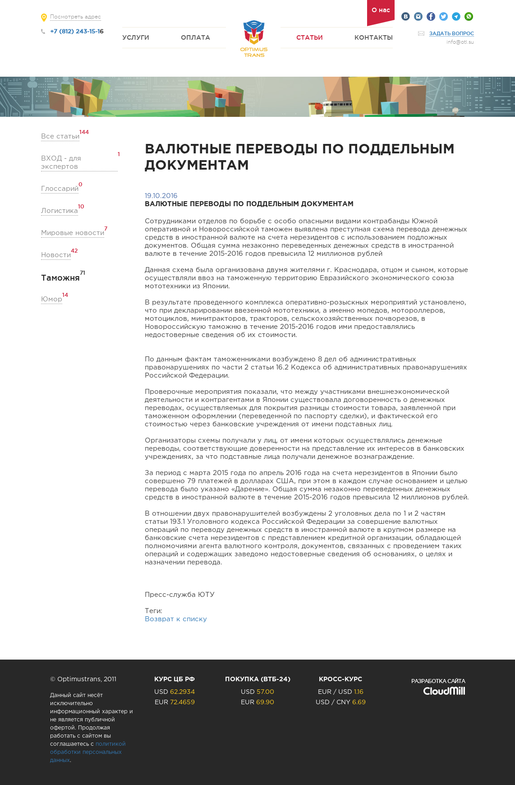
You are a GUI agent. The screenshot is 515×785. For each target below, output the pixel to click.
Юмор (51, 299)
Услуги (135, 37)
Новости (56, 254)
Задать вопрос (451, 33)
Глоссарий (59, 188)
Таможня (60, 277)
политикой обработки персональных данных (88, 752)
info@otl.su (460, 42)
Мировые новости (72, 232)
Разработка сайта (438, 681)
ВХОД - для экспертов (79, 162)
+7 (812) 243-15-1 (75, 31)
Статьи (309, 37)
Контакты (373, 37)
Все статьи (60, 136)
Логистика (59, 210)
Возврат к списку (176, 619)
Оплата (195, 37)
